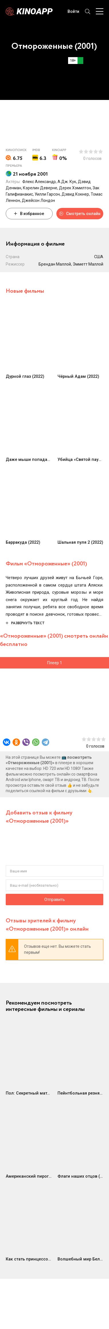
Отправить (54, 899)
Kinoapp (35, 11)
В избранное (29, 213)
